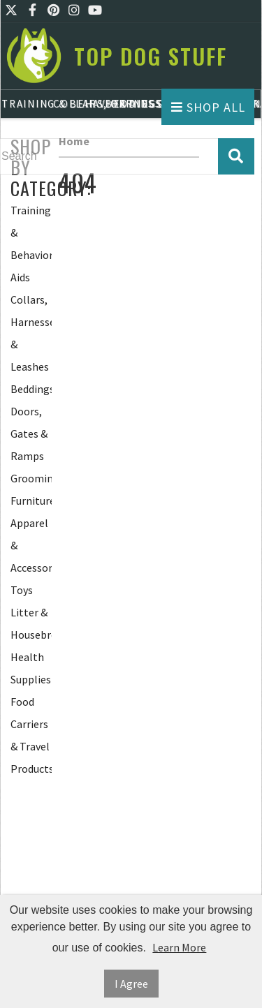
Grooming (31, 478)
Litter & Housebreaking (31, 623)
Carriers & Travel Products (31, 746)
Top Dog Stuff (150, 56)
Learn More (179, 947)
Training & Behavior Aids (31, 243)
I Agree (131, 984)
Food (22, 702)
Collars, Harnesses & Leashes (31, 332)
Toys (21, 590)
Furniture (31, 500)
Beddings (31, 389)
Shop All (208, 107)
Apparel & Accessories (31, 545)
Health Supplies (30, 668)
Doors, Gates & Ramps (29, 433)
